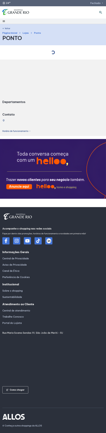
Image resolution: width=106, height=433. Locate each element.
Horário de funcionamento (16, 131)
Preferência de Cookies (16, 277)
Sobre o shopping (12, 290)
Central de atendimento (16, 310)
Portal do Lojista (12, 322)
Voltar (6, 28)
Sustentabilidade (12, 296)
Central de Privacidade (15, 258)
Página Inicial (9, 33)
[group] (53, 169)
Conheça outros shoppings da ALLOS (22, 425)
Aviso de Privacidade (14, 264)
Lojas (26, 33)
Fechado (97, 3)
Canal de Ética (10, 270)
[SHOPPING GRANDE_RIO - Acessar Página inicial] (15, 12)
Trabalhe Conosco (13, 316)
